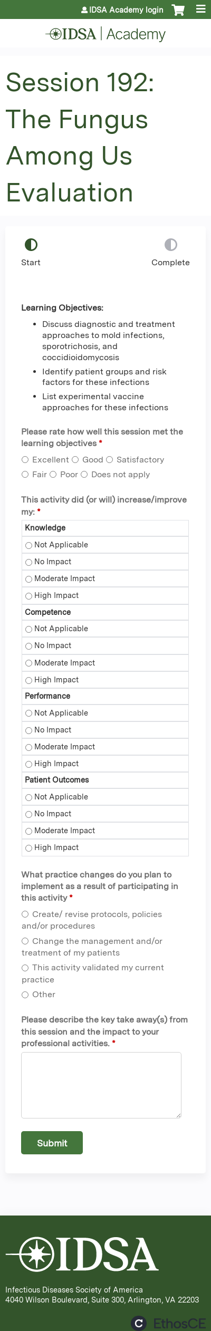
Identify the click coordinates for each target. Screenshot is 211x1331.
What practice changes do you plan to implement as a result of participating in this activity (99, 886)
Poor (69, 474)
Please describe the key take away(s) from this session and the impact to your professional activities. (104, 1031)
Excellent (50, 460)
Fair (39, 474)
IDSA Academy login (126, 10)
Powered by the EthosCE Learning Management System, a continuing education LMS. (168, 1323)
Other (43, 994)
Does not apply (120, 474)
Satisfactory (140, 460)
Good (92, 460)
